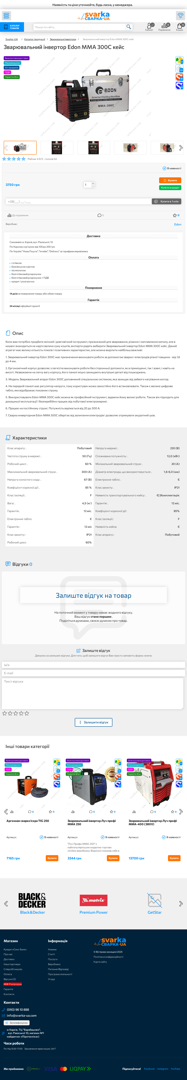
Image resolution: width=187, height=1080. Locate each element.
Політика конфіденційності (108, 956)
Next (181, 148)
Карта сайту (100, 961)
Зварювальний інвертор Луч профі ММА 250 (92, 822)
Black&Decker (32, 912)
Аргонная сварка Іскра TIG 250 (27, 821)
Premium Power (94, 912)
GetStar (155, 912)
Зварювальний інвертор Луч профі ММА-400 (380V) (153, 822)
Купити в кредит (170, 187)
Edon (177, 224)
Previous (6, 148)
